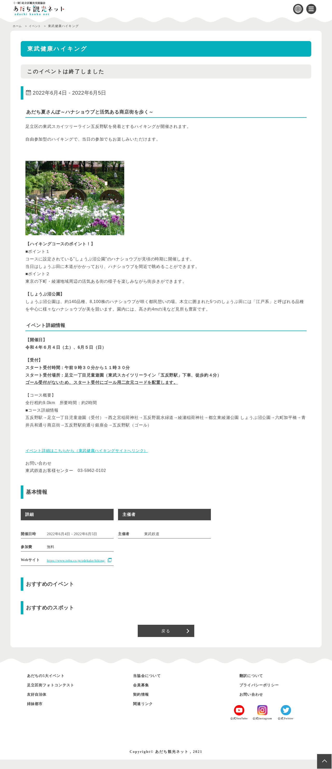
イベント (37, 26)
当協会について (150, 685)
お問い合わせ (253, 703)
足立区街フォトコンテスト (55, 694)
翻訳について (253, 685)
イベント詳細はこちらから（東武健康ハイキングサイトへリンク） (90, 450)
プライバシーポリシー (263, 694)
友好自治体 (39, 703)
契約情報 (142, 703)
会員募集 (142, 694)
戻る (165, 638)
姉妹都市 (36, 713)
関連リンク (145, 713)
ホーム (18, 26)
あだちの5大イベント (50, 685)
